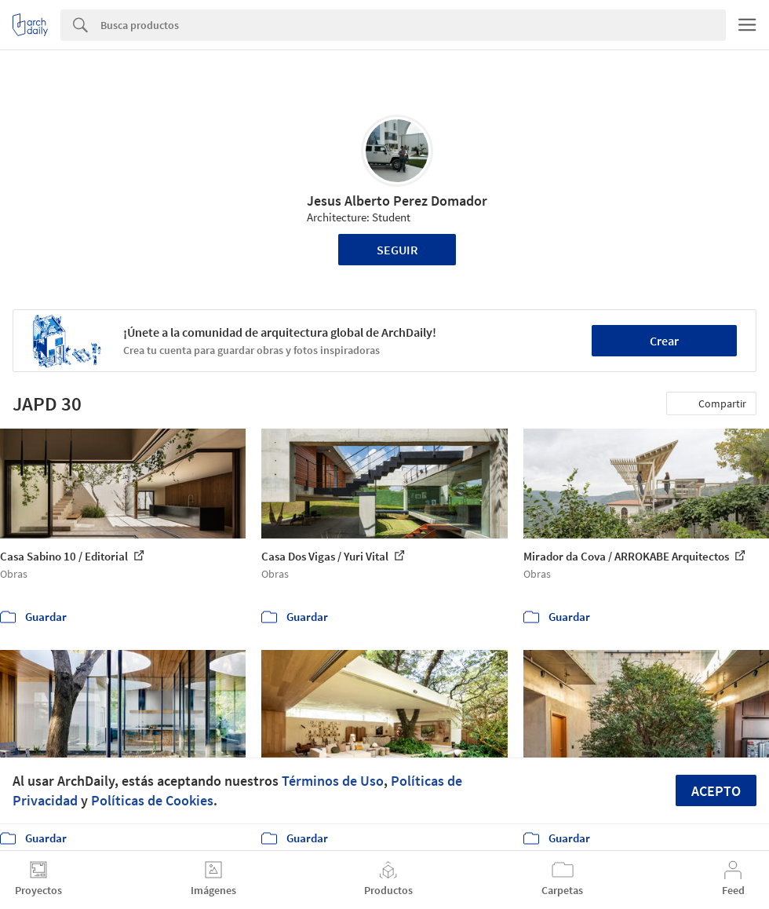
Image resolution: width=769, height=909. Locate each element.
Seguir (397, 249)
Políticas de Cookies (152, 800)
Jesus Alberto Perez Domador (397, 201)
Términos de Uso (333, 781)
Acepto (716, 791)
